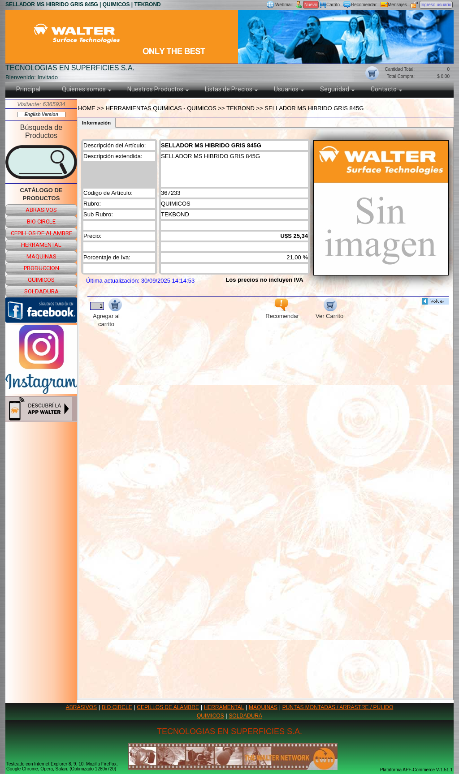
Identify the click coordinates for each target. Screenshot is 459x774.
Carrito (333, 4)
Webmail (284, 4)
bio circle (41, 221)
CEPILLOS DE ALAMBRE (168, 707)
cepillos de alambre (41, 233)
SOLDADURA (245, 716)
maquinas (41, 256)
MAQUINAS (263, 707)
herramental (41, 244)
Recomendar (364, 4)
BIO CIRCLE (117, 707)
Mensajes (397, 4)
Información (96, 122)
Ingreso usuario (435, 4)
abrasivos (41, 209)
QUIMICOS (210, 716)
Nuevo (310, 4)
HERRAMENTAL (224, 707)
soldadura (41, 291)
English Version (41, 114)
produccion (41, 268)
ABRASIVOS (81, 707)
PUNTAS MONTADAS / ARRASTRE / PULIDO (338, 707)
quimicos (41, 279)
